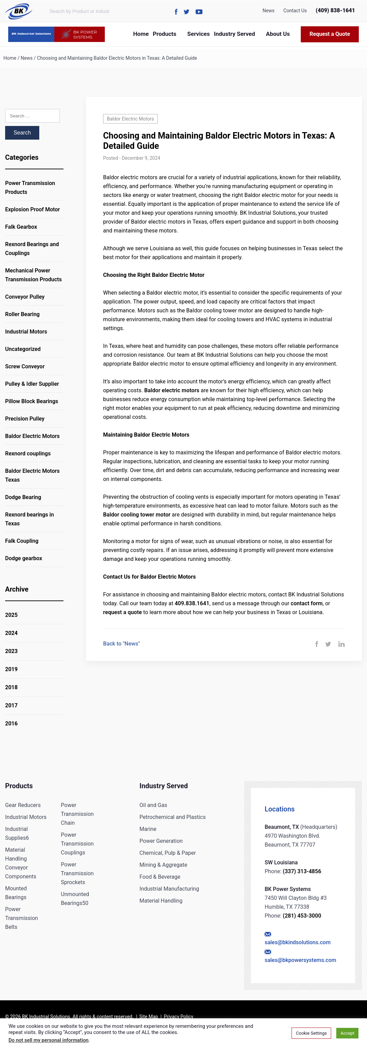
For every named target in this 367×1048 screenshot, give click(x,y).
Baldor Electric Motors (32, 436)
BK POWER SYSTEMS (78, 34)
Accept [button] (347, 1033)
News (268, 10)
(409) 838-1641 (335, 10)
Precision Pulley (24, 418)
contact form (307, 603)
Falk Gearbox (21, 227)
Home (141, 33)
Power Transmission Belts (21, 918)
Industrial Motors (26, 331)
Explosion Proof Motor (32, 209)
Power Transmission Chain (77, 814)
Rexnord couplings (28, 453)
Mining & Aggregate (163, 865)
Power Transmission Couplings (77, 844)
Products (165, 33)
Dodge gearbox (23, 558)
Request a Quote (330, 34)
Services (198, 33)
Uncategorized (23, 349)
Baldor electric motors (171, 390)
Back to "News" (121, 643)
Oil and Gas (153, 805)
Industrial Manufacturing (169, 889)
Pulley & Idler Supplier (32, 384)
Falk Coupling (22, 541)
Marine (148, 829)
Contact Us (295, 10)
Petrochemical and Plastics (173, 817)
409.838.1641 (192, 603)
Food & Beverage (160, 877)
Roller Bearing (22, 314)
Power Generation (161, 841)
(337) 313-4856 (302, 871)
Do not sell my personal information (48, 1040)
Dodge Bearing (23, 497)
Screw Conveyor (25, 366)
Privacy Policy (178, 1016)
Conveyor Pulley (24, 297)
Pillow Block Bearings (31, 401)
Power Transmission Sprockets (77, 873)
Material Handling (161, 900)
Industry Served (234, 33)
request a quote (122, 612)
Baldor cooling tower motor (136, 514)
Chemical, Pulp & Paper (168, 853)
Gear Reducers (23, 805)
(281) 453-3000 (302, 915)
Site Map (148, 1016)
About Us (278, 33)
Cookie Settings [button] (311, 1033)
